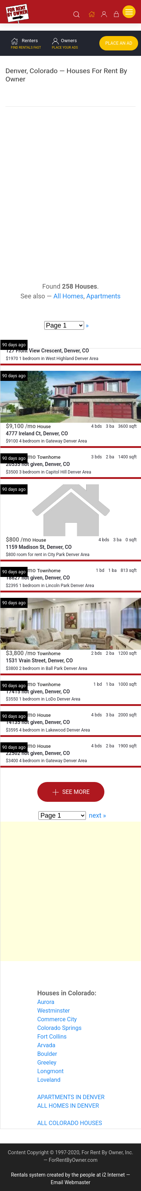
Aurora (45, 994)
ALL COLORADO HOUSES (69, 1115)
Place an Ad (118, 35)
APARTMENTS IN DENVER (71, 1089)
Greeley (47, 1054)
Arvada (46, 1037)
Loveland (49, 1071)
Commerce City (57, 1011)
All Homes (68, 288)
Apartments (103, 288)
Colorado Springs (59, 1020)
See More (71, 784)
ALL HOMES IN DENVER (68, 1097)
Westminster (53, 1002)
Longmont (50, 1063)
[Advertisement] (70, 172)
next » (97, 807)
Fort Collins (52, 1028)
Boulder (47, 1046)
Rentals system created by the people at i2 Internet (68, 1167)
